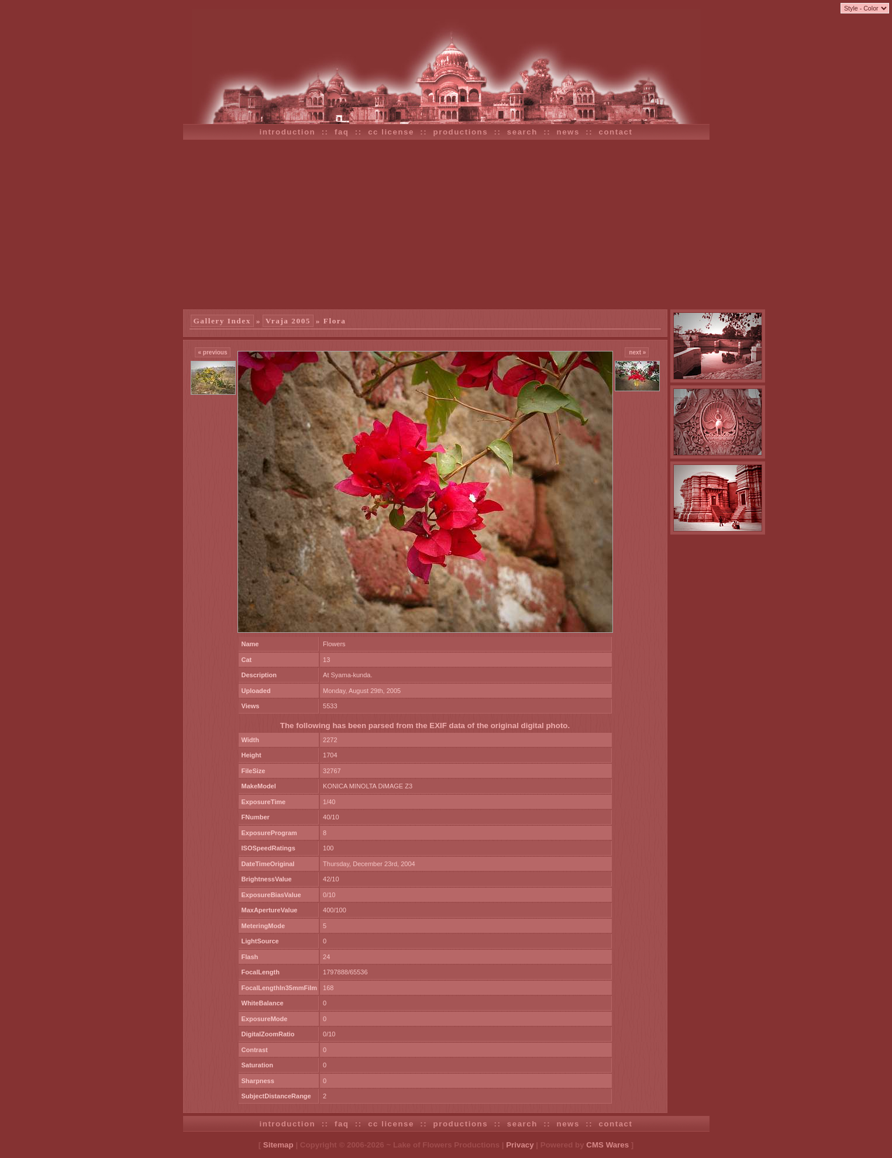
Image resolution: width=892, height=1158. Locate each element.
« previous (212, 352)
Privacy (519, 1144)
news (568, 131)
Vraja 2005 (288, 320)
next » (637, 352)
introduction (288, 131)
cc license (391, 131)
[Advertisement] (446, 224)
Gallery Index (222, 320)
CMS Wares (607, 1144)
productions (460, 131)
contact (616, 131)
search (522, 131)
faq (342, 131)
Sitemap (278, 1144)
